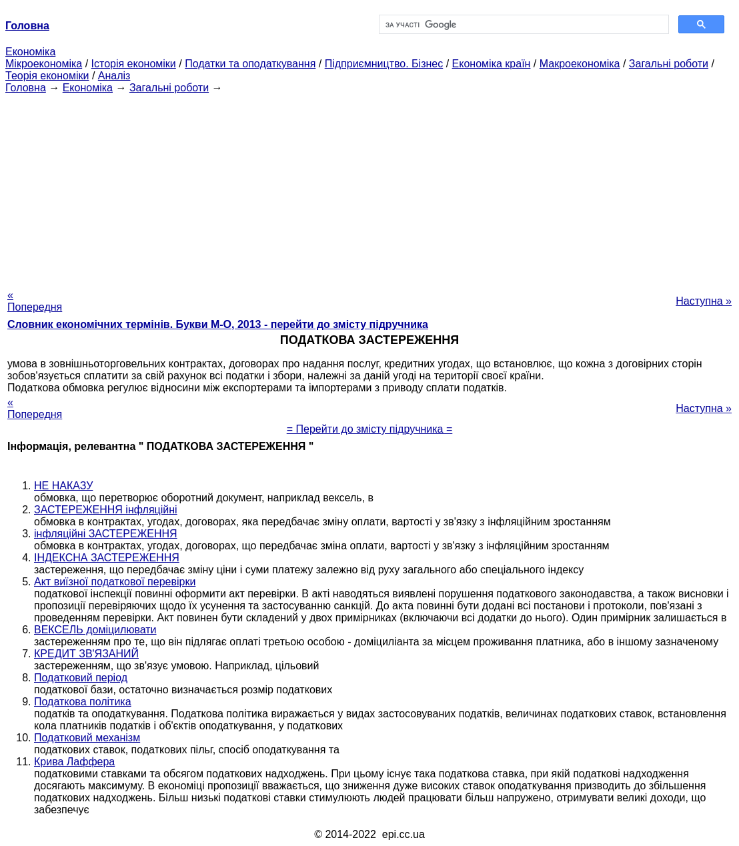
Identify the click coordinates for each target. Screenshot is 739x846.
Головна (25, 87)
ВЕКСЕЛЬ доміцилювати (95, 629)
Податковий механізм (87, 737)
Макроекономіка (580, 63)
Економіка (30, 51)
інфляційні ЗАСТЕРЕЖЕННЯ (105, 533)
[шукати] (523, 25)
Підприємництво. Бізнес (384, 63)
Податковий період (80, 677)
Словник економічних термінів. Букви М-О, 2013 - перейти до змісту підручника (217, 324)
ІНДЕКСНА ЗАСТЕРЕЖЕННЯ (106, 557)
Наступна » (704, 301)
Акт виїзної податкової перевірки (114, 581)
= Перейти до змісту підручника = (370, 429)
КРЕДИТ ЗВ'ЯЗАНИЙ (86, 653)
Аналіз (114, 75)
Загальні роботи (668, 63)
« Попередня (34, 301)
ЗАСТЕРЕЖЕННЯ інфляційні (105, 509)
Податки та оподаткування (250, 63)
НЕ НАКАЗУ (63, 485)
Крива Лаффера (74, 761)
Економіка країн (491, 63)
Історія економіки (133, 63)
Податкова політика (82, 701)
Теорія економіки (47, 75)
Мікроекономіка (43, 63)
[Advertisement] (369, 187)
